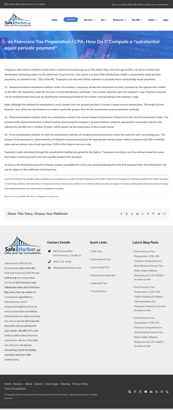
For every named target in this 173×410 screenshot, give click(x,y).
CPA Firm (97, 251)
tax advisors (11, 345)
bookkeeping (11, 359)
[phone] (167, 391)
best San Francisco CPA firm (20, 272)
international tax (13, 316)
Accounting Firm (101, 267)
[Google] (130, 391)
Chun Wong (12, 196)
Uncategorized (52, 196)
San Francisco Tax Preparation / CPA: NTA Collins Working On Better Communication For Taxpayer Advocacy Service (150, 296)
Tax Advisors (99, 291)
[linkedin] (151, 391)
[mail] (162, 391)
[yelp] (156, 391)
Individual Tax (99, 283)
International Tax (101, 259)
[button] (4, 41)
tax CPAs (27, 340)
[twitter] (140, 391)
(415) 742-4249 (134, 4)
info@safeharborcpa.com (67, 267)
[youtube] (146, 391)
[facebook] (135, 391)
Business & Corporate (103, 275)
